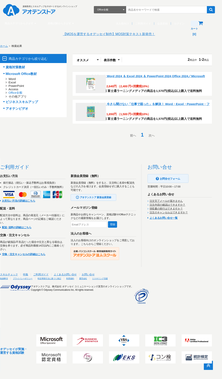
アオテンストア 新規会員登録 (100, 222)
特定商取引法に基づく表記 (66, 303)
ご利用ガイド (145, 23)
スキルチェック (14, 299)
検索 (213, 9)
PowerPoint (21, 85)
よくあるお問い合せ (70, 299)
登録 (117, 249)
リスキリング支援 (127, 303)
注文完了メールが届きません (171, 225)
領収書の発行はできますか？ (171, 233)
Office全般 (20, 92)
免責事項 (10, 303)
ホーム (9, 45)
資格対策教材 (20, 67)
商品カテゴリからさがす (21, 23)
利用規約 (92, 303)
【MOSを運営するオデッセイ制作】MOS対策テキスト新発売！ (111, 34)
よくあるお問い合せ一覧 (169, 242)
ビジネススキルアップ (27, 102)
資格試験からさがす (61, 23)
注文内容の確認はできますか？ (172, 229)
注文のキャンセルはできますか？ (174, 237)
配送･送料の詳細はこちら (22, 252)
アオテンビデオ (22, 108)
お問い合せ (93, 299)
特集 (30, 299)
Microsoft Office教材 (26, 74)
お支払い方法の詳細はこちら (23, 225)
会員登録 (164, 23)
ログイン (181, 23)
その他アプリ (23, 96)
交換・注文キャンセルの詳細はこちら (28, 279)
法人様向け (124, 23)
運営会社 (107, 303)
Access (18, 89)
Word (17, 79)
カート (207, 23)
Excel (17, 82)
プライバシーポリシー (33, 303)
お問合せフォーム (175, 203)
